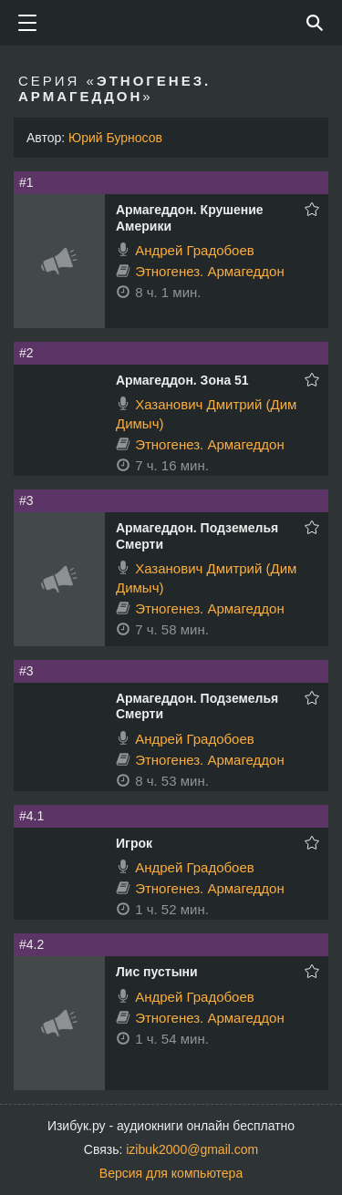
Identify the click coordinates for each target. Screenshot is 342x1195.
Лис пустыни (157, 971)
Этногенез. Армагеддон (210, 271)
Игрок (134, 843)
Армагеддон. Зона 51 (182, 380)
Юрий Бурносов (115, 137)
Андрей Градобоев (194, 250)
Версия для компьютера (171, 1173)
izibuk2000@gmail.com (192, 1149)
